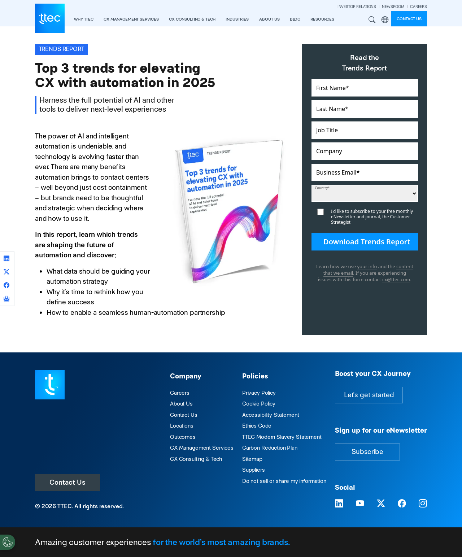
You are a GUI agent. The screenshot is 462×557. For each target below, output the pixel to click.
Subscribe (367, 451)
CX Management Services (202, 447)
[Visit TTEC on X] (381, 503)
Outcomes (183, 436)
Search (372, 19)
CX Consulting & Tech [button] (192, 19)
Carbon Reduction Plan (269, 447)
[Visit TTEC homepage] (50, 384)
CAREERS (418, 6)
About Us (181, 403)
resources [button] (322, 19)
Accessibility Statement (270, 414)
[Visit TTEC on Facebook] (402, 503)
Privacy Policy (259, 392)
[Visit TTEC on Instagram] (423, 503)
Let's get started (369, 394)
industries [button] (237, 19)
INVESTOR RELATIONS (356, 6)
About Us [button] (269, 19)
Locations (181, 425)
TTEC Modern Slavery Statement (282, 436)
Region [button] (384, 19)
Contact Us (67, 482)
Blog (295, 19)
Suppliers (253, 469)
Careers (179, 392)
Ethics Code (256, 425)
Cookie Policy (258, 403)
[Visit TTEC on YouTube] (360, 503)
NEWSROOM (393, 6)
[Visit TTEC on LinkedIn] (339, 503)
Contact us (409, 18)
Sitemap (252, 458)
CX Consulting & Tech (196, 458)
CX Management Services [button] (131, 19)
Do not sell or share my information (284, 480)
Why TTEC (83, 19)
